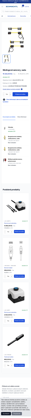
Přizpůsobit (16, 413)
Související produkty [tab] (9, 117)
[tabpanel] (16, 40)
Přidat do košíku (20, 94)
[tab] (6, 59)
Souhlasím (6, 413)
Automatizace (12, 16)
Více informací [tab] (21, 117)
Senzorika (23, 16)
